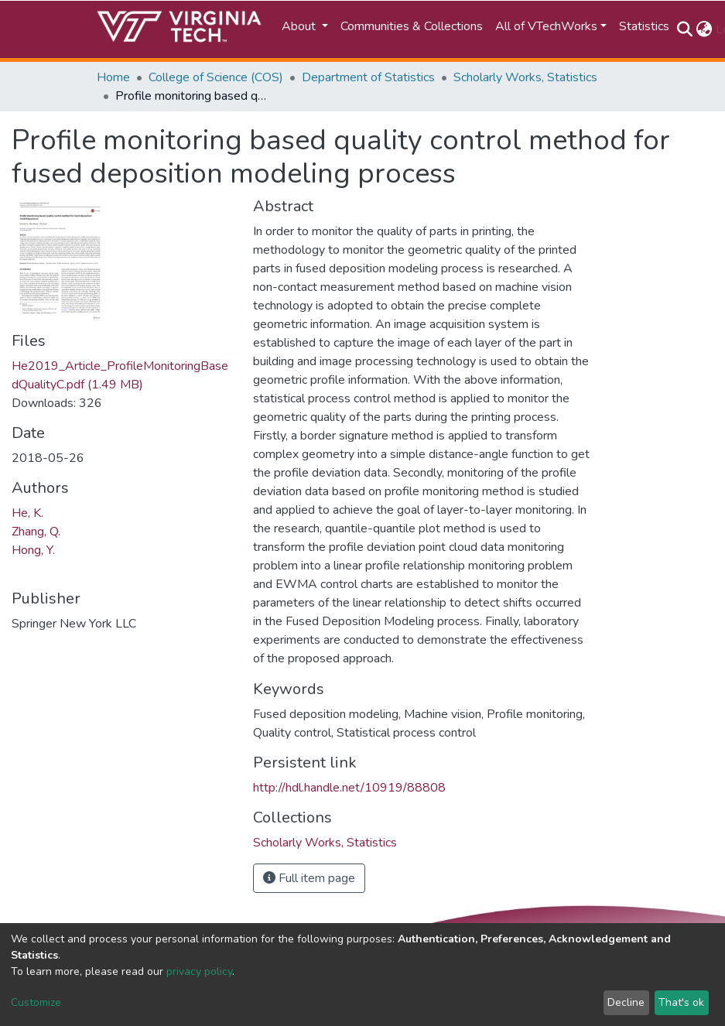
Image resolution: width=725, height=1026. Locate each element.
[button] (704, 29)
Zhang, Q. (36, 531)
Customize (36, 1002)
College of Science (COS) (216, 77)
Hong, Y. (33, 550)
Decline (626, 1002)
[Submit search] (685, 29)
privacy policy (199, 971)
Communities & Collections (411, 26)
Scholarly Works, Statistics (525, 77)
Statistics (644, 26)
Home (113, 77)
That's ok (681, 1002)
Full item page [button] (309, 878)
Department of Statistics (368, 77)
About (300, 26)
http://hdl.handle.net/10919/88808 (349, 787)
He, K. (27, 513)
